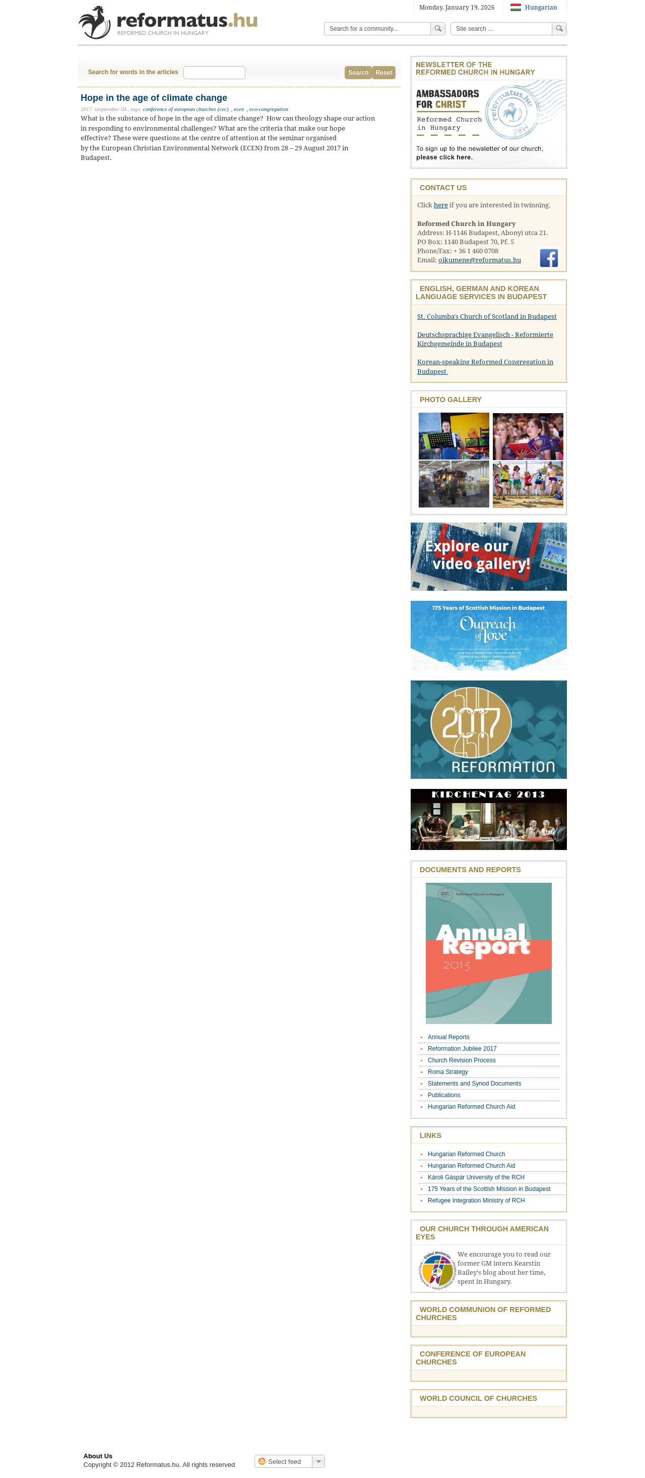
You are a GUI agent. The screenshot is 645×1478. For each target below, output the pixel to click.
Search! (559, 28)
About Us (98, 1456)
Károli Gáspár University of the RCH (476, 1177)
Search (358, 72)
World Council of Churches (478, 1398)
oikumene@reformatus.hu (479, 260)
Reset (383, 72)
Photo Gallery (451, 399)
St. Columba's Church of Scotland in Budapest (487, 316)
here (441, 205)
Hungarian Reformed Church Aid (471, 1106)
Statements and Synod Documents (474, 1083)
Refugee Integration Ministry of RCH (476, 1200)
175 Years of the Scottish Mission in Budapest (489, 1188)
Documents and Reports (470, 870)
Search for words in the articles (133, 72)
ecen (239, 109)
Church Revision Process (462, 1060)
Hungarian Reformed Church (466, 1154)
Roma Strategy (448, 1071)
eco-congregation (268, 109)
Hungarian (533, 7)
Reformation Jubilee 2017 (462, 1048)
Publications (444, 1095)
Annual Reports (449, 1037)
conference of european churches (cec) (186, 109)
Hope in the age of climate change (154, 98)
